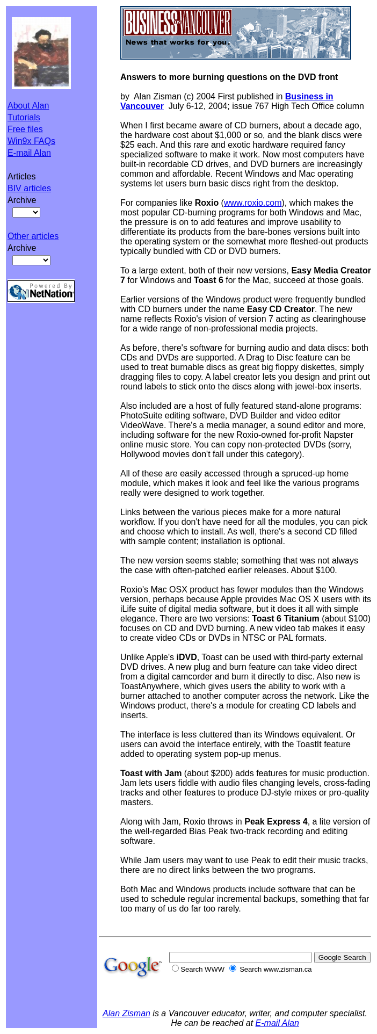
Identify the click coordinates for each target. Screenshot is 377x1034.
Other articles (33, 236)
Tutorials (24, 117)
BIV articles (29, 188)
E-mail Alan (29, 152)
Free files (25, 129)
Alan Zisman (126, 1013)
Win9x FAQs (31, 141)
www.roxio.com (253, 202)
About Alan (28, 105)
